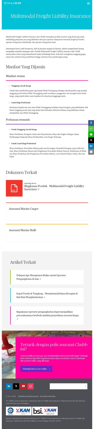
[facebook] (91, 123)
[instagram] (31, 386)
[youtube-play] (23, 386)
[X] (16, 386)
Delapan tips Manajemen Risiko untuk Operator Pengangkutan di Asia (41, 277)
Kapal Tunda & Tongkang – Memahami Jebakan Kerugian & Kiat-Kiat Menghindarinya (47, 295)
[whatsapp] (91, 129)
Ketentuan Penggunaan (47, 396)
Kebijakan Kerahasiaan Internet (28, 396)
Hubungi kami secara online (35, 369)
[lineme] (91, 134)
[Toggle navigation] (88, 3)
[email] (91, 152)
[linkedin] (9, 386)
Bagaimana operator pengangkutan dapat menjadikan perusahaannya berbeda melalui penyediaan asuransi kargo (48, 315)
